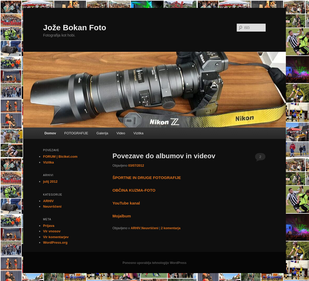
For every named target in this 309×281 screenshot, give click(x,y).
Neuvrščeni (149, 228)
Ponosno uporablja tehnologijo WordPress (154, 263)
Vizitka (138, 133)
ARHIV (135, 228)
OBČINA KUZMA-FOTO (133, 190)
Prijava (48, 226)
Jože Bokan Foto (74, 27)
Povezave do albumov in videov (163, 156)
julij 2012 (50, 181)
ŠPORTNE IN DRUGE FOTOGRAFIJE (146, 177)
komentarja (171, 228)
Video (120, 133)
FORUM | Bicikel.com (60, 157)
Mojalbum (121, 216)
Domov (50, 133)
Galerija (102, 133)
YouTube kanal (126, 203)
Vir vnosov (51, 231)
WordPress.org (55, 242)
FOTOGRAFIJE (76, 133)
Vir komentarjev (56, 237)
